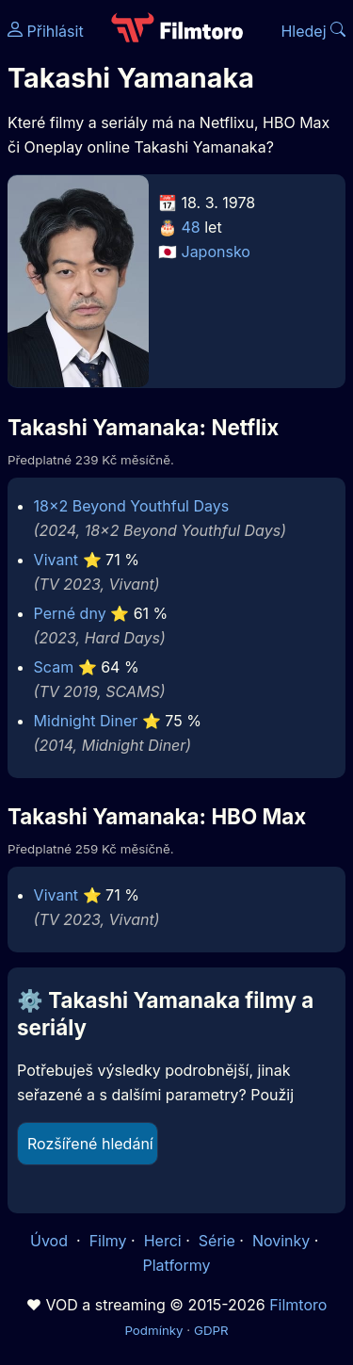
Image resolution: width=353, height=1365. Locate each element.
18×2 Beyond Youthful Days (132, 505)
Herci (163, 1240)
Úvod (51, 1240)
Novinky (281, 1240)
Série (217, 1240)
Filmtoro (298, 1304)
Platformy (176, 1265)
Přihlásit (46, 31)
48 (191, 227)
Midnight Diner (86, 720)
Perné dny (70, 613)
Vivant (56, 559)
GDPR (211, 1330)
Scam (54, 667)
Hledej (313, 31)
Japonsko (216, 251)
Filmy (108, 1240)
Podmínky (153, 1330)
